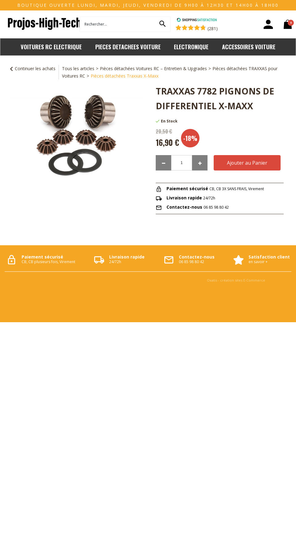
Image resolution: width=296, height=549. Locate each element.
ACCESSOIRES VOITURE (248, 46)
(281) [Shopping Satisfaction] (213, 28)
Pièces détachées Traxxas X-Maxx (124, 76)
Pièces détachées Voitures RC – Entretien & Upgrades (153, 68)
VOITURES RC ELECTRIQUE (51, 46)
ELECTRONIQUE (191, 46)
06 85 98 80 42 (216, 207)
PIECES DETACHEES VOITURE (128, 46)
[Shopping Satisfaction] (197, 20)
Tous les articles (78, 68)
